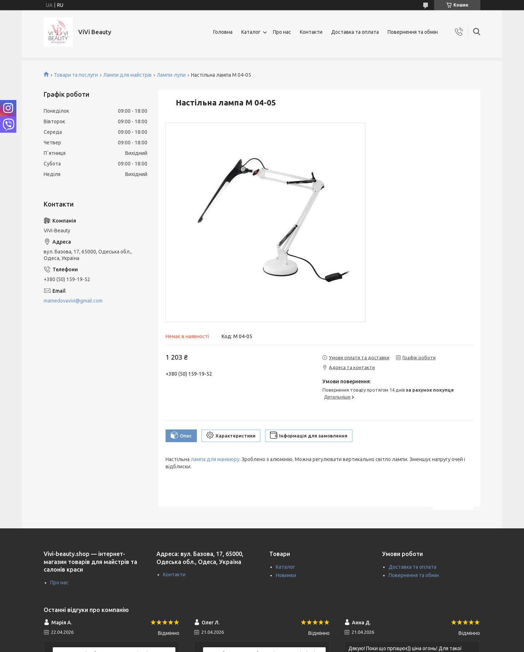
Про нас (282, 32)
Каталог (251, 32)
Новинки (286, 575)
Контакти (311, 32)
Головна (223, 32)
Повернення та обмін (413, 32)
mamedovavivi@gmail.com (73, 301)
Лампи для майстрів (127, 75)
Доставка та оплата (355, 32)
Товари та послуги (76, 75)
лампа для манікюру (215, 459)
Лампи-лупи (171, 75)
